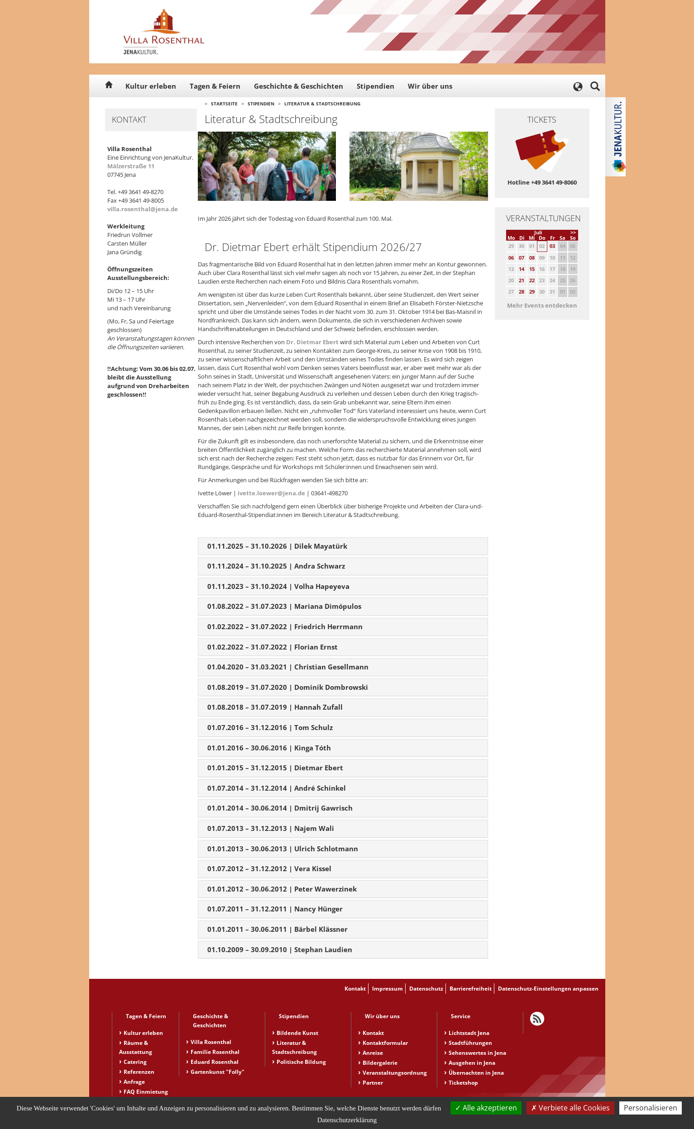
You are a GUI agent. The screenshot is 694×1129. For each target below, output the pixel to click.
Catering (135, 1062)
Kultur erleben (150, 85)
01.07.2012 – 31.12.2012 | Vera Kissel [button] (269, 868)
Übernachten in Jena (476, 1073)
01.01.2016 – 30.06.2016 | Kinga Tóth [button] (269, 747)
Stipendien (375, 85)
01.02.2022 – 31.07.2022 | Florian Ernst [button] (272, 646)
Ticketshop (463, 1082)
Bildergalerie (380, 1063)
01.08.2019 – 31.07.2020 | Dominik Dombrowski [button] (287, 687)
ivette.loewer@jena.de (271, 493)
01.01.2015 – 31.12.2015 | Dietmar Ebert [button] (275, 767)
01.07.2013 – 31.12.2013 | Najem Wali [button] (270, 828)
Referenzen (139, 1072)
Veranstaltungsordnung (395, 1073)
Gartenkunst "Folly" (217, 1072)
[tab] (343, 546)
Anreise (373, 1053)
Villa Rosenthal (211, 1042)
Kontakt (355, 988)
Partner (373, 1082)
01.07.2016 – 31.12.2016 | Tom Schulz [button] (270, 727)
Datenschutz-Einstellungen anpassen (548, 988)
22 (532, 280)
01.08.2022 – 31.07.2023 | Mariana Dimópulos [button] (284, 606)
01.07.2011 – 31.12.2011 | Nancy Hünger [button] (275, 908)
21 (521, 280)
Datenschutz (426, 988)
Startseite (224, 103)
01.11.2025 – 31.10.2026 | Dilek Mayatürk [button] (277, 545)
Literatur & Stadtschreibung (322, 103)
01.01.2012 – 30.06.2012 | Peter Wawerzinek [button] (282, 888)
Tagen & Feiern (215, 85)
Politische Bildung (301, 1062)
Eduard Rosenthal (215, 1062)
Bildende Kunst (297, 1033)
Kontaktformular (385, 1043)
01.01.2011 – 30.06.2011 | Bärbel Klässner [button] (277, 929)
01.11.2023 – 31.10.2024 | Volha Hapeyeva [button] (278, 586)
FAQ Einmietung (146, 1092)
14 (521, 269)
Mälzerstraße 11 (130, 166)
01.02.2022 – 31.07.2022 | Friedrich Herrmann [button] (285, 626)
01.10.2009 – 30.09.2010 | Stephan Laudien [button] (279, 949)
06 (511, 257)
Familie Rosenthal (215, 1052)
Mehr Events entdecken (542, 305)
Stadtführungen (470, 1043)
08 (532, 257)
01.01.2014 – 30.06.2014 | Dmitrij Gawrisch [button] (280, 807)
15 (532, 269)
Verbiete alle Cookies (570, 1108)
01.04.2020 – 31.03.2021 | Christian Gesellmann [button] (288, 666)
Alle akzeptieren (486, 1108)
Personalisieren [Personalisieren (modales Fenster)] (650, 1108)
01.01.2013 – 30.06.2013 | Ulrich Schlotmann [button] (282, 848)
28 (521, 291)
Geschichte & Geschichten (298, 85)
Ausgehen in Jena (472, 1063)
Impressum (387, 988)
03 (552, 245)
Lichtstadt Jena (469, 1033)
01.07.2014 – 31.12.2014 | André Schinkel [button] (276, 787)
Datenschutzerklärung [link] (347, 1120)
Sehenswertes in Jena (477, 1053)
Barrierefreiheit (471, 988)
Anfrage (134, 1082)
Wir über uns (430, 85)
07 (521, 257)
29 (532, 291)
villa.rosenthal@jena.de (142, 209)
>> (573, 232)
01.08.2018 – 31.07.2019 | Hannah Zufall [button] (275, 707)
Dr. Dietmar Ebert (313, 342)
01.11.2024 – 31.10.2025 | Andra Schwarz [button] (276, 565)
